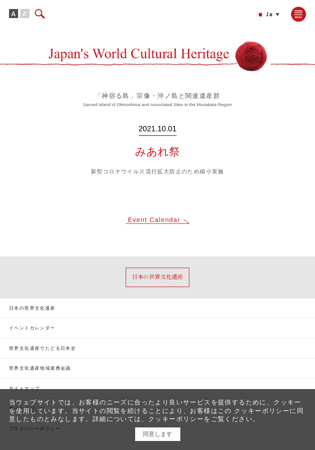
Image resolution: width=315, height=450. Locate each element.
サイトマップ (24, 388)
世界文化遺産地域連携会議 (40, 368)
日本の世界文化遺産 (32, 308)
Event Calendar (154, 219)
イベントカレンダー (32, 327)
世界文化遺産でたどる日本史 (42, 348)
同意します (157, 434)
